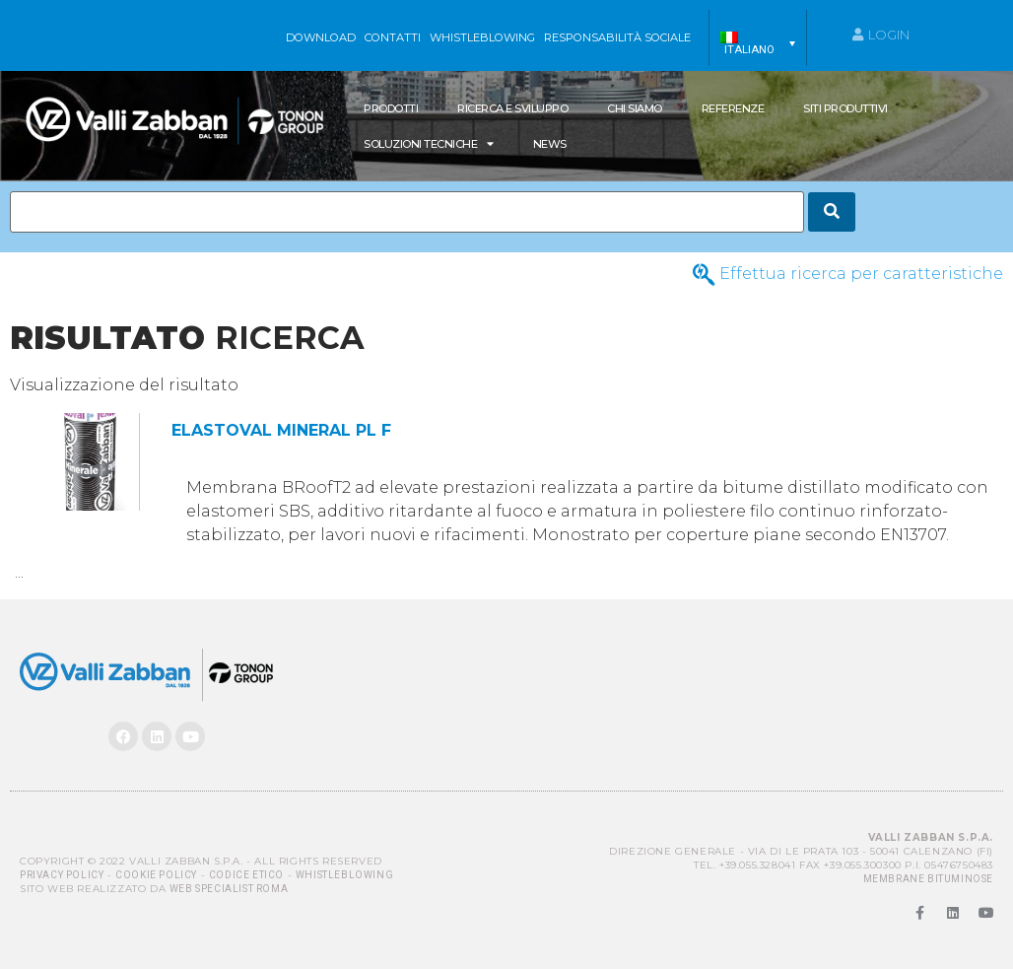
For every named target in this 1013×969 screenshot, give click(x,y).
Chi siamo (634, 108)
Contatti (393, 37)
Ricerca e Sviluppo (512, 108)
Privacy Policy (61, 874)
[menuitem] (757, 43)
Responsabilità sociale (617, 37)
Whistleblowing (344, 874)
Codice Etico (246, 874)
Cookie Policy (156, 874)
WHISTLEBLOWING (482, 37)
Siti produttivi (845, 108)
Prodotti (391, 108)
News (550, 144)
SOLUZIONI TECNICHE (429, 143)
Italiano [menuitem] (749, 49)
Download (321, 37)
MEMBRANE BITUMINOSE (928, 878)
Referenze (733, 108)
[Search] (831, 212)
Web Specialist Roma (228, 888)
